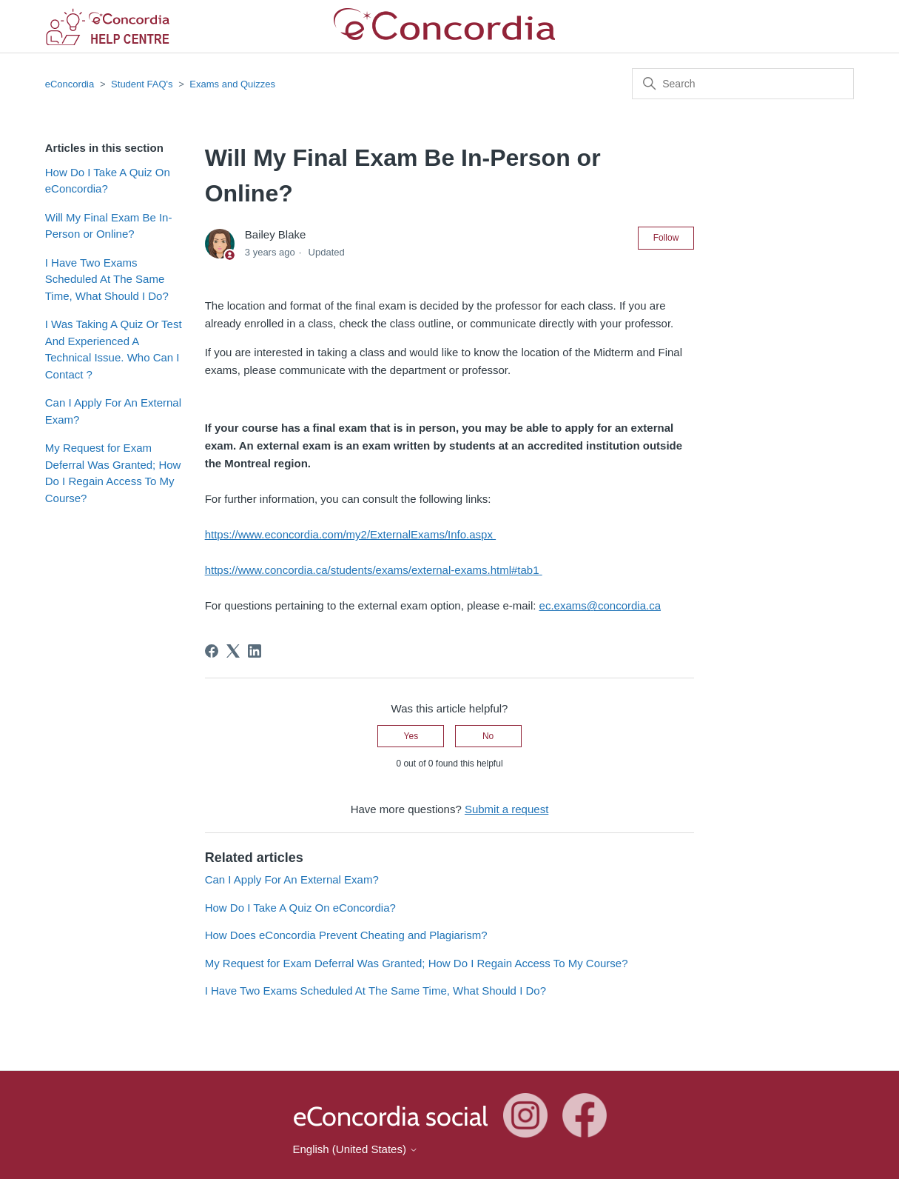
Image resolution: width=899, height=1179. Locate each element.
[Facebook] (211, 651)
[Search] (743, 83)
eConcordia (70, 84)
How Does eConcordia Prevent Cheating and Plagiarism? (346, 935)
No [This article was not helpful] (488, 736)
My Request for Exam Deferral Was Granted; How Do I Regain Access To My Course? (113, 472)
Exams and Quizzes (232, 84)
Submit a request (506, 809)
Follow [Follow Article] (666, 238)
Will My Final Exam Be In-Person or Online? (108, 226)
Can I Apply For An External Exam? (113, 411)
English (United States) (356, 1149)
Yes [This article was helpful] (411, 736)
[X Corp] (233, 651)
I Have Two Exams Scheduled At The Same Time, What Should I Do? (107, 279)
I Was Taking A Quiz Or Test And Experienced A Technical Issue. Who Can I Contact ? (113, 349)
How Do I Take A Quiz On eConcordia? (107, 181)
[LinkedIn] (254, 651)
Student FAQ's (141, 84)
